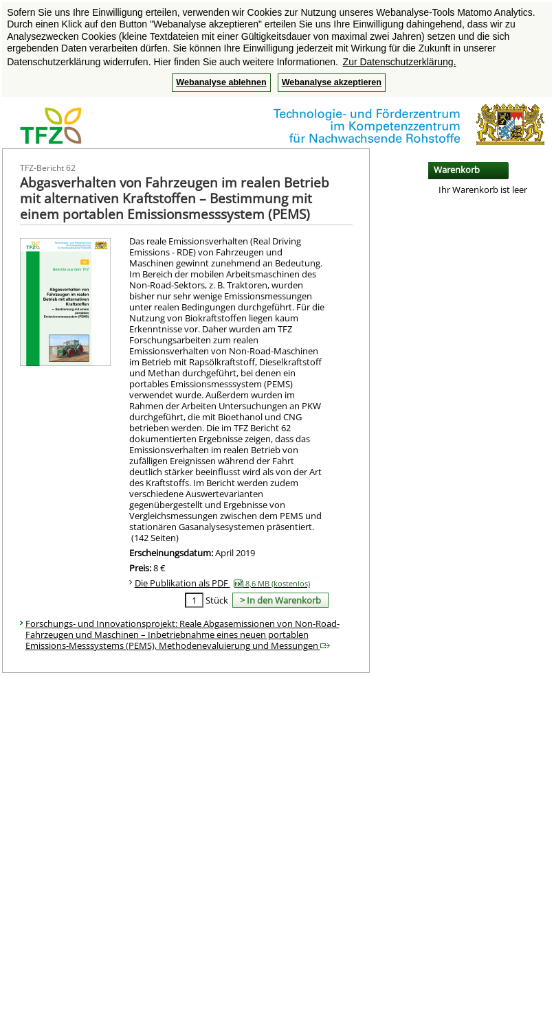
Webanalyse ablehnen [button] (221, 82)
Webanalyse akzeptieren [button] (331, 82)
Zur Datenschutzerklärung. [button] (399, 61)
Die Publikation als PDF (222, 583)
